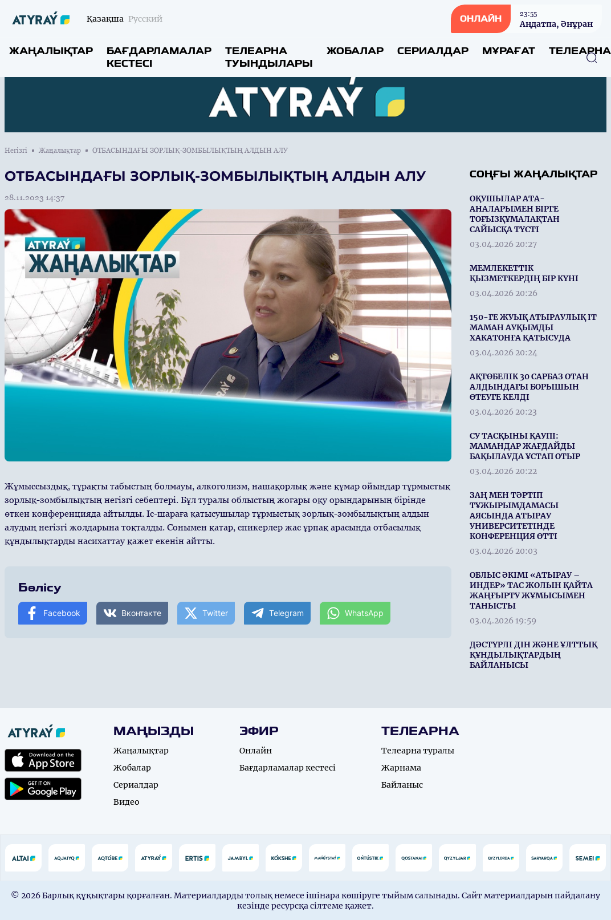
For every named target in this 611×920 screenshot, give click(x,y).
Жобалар (355, 51)
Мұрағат (508, 51)
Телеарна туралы (417, 750)
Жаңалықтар (51, 51)
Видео (126, 802)
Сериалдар (433, 51)
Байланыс (402, 785)
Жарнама (401, 768)
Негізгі (16, 151)
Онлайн (255, 750)
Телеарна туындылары (269, 57)
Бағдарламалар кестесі (159, 57)
